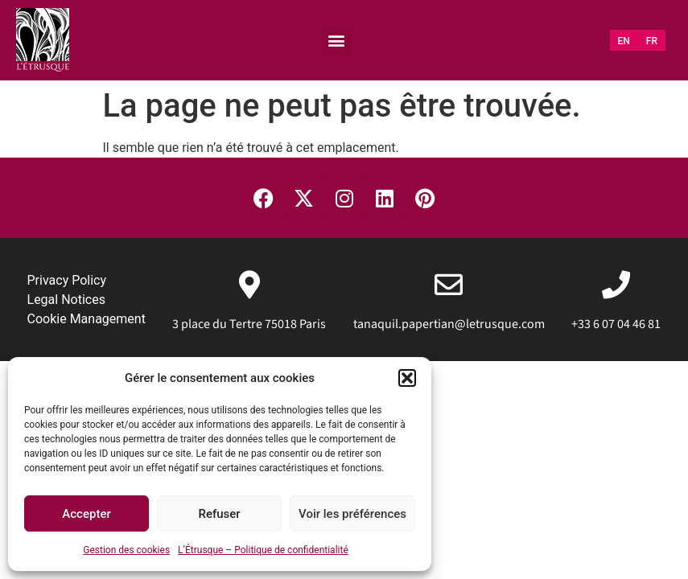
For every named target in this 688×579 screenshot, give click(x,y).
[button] (407, 378)
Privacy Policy (67, 280)
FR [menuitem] (651, 41)
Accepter (86, 514)
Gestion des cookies (126, 550)
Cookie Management (86, 318)
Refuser (219, 514)
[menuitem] (624, 41)
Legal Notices (66, 299)
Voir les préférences (352, 514)
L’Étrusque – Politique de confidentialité (263, 550)
